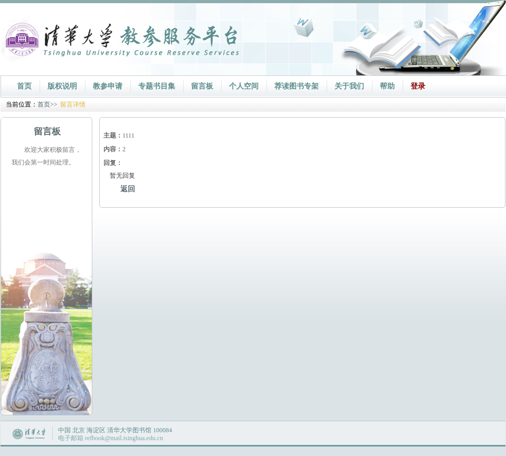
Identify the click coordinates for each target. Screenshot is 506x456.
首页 (24, 86)
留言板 (202, 86)
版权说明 (62, 86)
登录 (417, 86)
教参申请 (107, 86)
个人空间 (244, 86)
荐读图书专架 (296, 86)
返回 (127, 189)
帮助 (387, 86)
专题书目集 (156, 86)
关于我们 (349, 86)
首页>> (47, 104)
